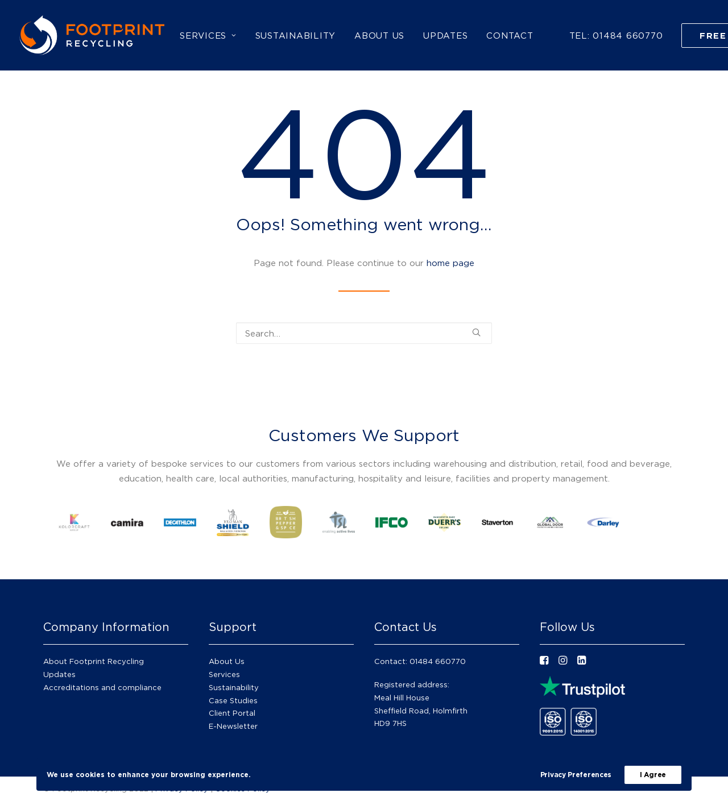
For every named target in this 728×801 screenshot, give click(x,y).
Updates (59, 674)
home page (450, 262)
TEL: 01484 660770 (616, 35)
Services (224, 674)
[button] (476, 332)
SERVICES (208, 35)
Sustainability (234, 687)
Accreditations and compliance (102, 687)
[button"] (544, 661)
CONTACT (509, 35)
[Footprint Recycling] (91, 35)
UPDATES (445, 35)
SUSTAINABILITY (295, 35)
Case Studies (233, 700)
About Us (227, 661)
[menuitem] (208, 35)
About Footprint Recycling (93, 661)
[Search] (364, 333)
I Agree (653, 774)
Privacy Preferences (575, 774)
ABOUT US (379, 35)
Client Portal (232, 713)
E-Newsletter (233, 726)
